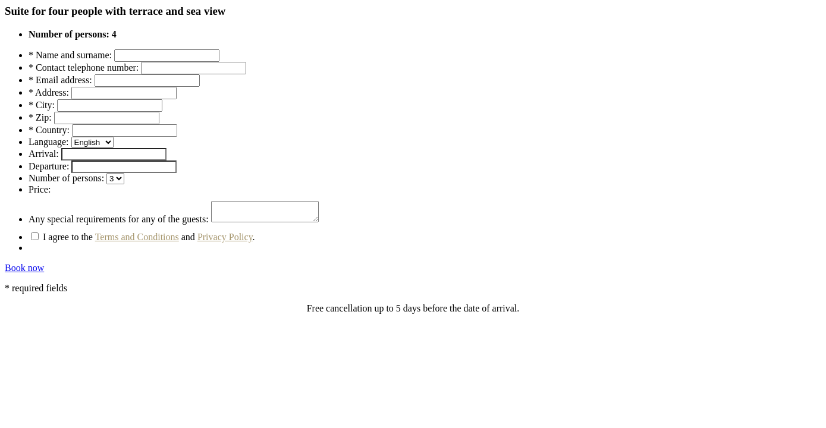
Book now (24, 271)
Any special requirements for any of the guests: (119, 223)
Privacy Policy (225, 240)
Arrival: (44, 154)
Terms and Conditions (137, 240)
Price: (40, 189)
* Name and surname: (70, 55)
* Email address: (60, 80)
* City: (42, 105)
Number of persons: (66, 178)
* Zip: (40, 117)
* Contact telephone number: (84, 67)
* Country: (49, 130)
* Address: (49, 92)
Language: (49, 142)
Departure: (49, 166)
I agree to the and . (143, 240)
